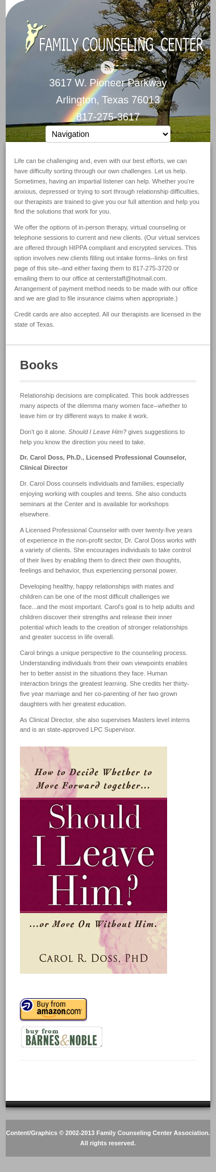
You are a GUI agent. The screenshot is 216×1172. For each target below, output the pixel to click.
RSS (107, 67)
